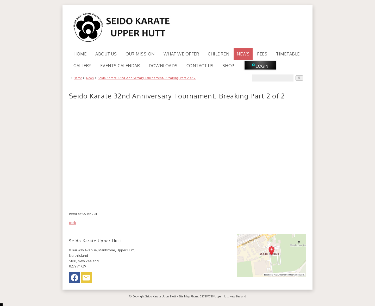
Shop (228, 65)
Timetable (288, 54)
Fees (262, 54)
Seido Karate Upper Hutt (160, 296)
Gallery (82, 65)
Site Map (184, 296)
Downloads (163, 65)
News (243, 54)
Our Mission (140, 54)
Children (218, 54)
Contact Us (200, 65)
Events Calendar (120, 65)
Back (72, 223)
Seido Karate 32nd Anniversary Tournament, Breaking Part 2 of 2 (147, 78)
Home (79, 54)
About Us (106, 54)
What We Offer (181, 54)
